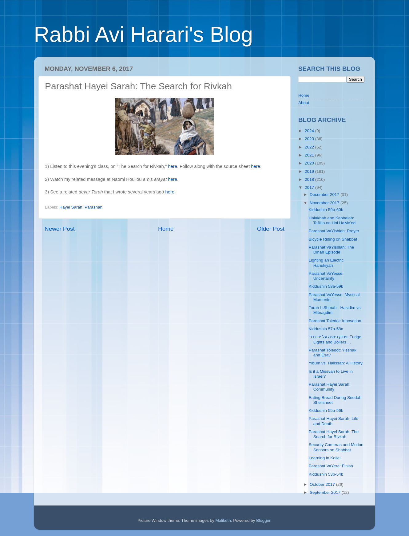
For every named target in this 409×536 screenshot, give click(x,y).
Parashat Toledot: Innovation (335, 321)
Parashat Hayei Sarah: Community (330, 387)
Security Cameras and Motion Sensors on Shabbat (336, 447)
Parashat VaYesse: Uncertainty (326, 276)
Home (165, 228)
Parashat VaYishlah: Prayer (334, 231)
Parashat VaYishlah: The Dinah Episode (331, 249)
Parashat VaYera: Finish (331, 466)
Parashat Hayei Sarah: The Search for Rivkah (334, 434)
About (303, 102)
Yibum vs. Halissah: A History (336, 363)
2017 (310, 187)
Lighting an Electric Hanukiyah (326, 262)
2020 (310, 163)
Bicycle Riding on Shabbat (333, 239)
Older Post (270, 228)
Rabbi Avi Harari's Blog (143, 34)
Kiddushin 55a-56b (326, 410)
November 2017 (325, 203)
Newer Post (60, 228)
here (172, 166)
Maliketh (223, 520)
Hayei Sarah (70, 207)
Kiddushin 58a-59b (326, 286)
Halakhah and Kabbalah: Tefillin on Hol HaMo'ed (332, 220)
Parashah (93, 207)
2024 (310, 130)
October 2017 (323, 484)
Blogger (263, 520)
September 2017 (326, 492)
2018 (310, 179)
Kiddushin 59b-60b (326, 209)
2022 (310, 147)
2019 (310, 171)
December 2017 (325, 194)
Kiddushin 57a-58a (326, 329)
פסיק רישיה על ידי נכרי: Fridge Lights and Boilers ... (335, 339)
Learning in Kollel (325, 458)
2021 (310, 155)
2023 (310, 138)
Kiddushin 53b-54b (326, 474)
